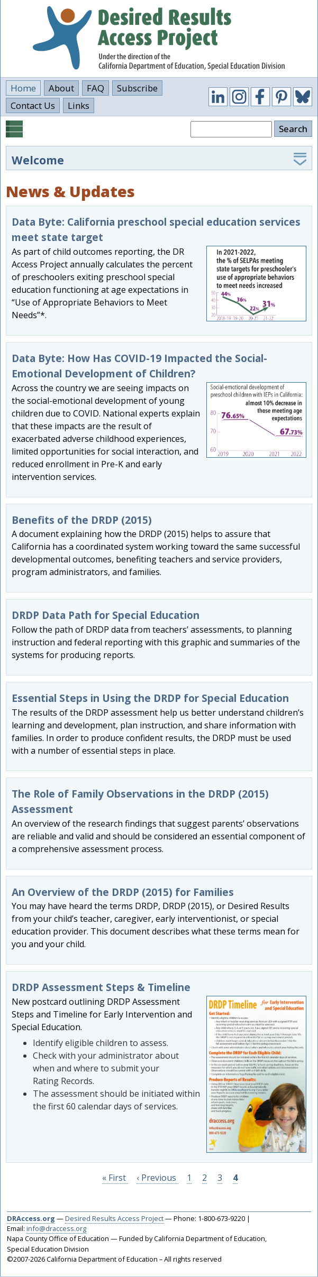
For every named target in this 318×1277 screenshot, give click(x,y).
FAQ (95, 88)
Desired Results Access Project (114, 1218)
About (61, 88)
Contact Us (33, 105)
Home (23, 88)
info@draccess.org (56, 1228)
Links (78, 105)
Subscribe (137, 88)
